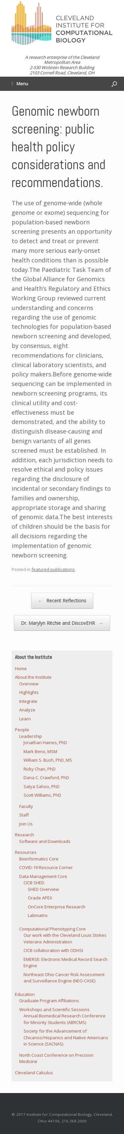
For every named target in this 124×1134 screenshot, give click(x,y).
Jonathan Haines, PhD (45, 742)
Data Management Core (43, 876)
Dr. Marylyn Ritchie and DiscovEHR (62, 623)
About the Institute (33, 677)
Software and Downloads (44, 841)
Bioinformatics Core (39, 859)
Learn (25, 719)
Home (21, 668)
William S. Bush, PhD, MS (47, 760)
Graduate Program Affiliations (49, 1000)
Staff (24, 815)
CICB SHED (33, 883)
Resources (25, 852)
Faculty (26, 806)
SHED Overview (43, 889)
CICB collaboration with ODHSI (53, 950)
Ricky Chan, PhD (39, 769)
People (22, 730)
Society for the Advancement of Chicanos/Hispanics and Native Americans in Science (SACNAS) (65, 1037)
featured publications (53, 569)
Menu (20, 84)
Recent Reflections (62, 600)
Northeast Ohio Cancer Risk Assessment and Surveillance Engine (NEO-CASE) (63, 977)
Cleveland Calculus (34, 1073)
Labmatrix (38, 915)
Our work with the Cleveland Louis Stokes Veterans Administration (64, 938)
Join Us (26, 824)
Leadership (30, 736)
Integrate (28, 701)
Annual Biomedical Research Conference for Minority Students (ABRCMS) (64, 1019)
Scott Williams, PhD (42, 795)
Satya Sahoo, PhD (41, 786)
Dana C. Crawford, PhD (46, 777)
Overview (28, 684)
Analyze (27, 710)
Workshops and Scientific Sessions (54, 1009)
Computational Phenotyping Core (52, 929)
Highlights (29, 692)
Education (25, 994)
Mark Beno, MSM (40, 751)
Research (24, 835)
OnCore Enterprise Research (56, 907)
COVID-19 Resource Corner (46, 867)
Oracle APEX (40, 898)
